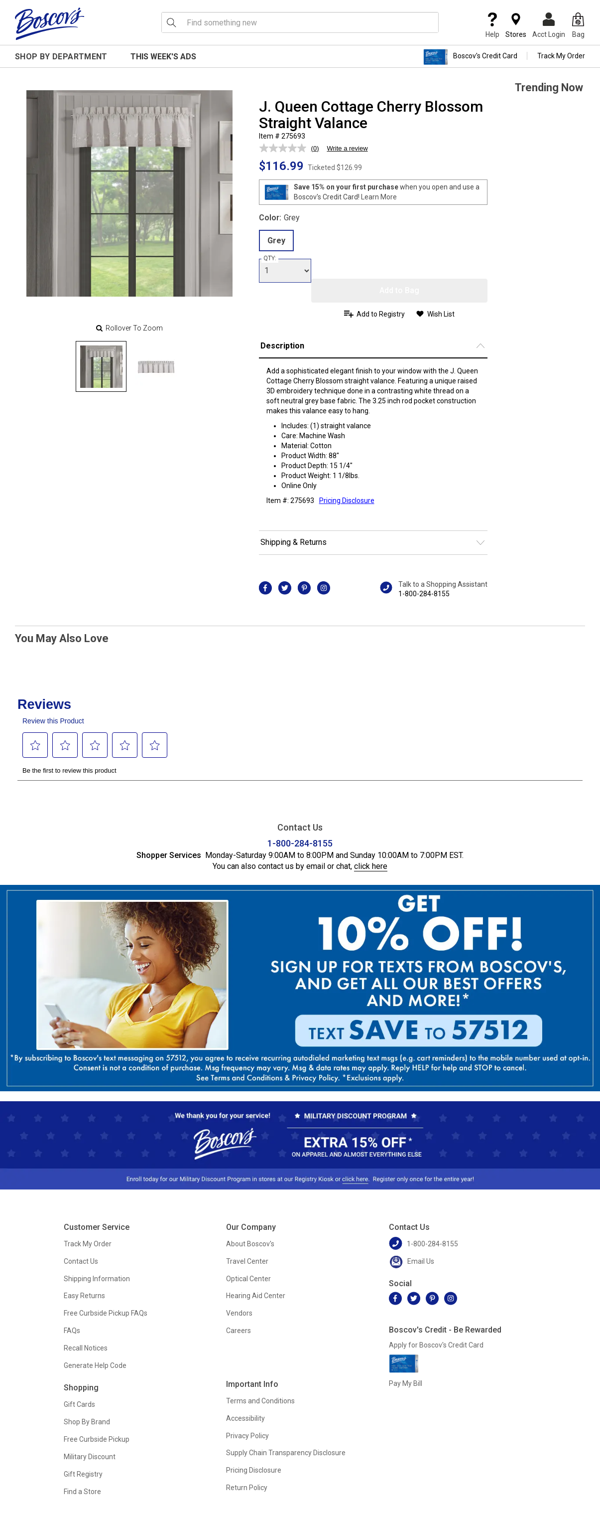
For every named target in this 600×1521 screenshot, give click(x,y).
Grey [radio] (276, 240)
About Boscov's (250, 1244)
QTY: (269, 258)
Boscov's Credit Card (470, 57)
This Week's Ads (163, 56)
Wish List (441, 314)
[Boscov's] (50, 23)
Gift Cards (79, 1404)
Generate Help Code (95, 1365)
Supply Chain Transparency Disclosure (286, 1453)
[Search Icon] (171, 22)
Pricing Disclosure (253, 1470)
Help (492, 25)
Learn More (379, 197)
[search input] (300, 22)
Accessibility (245, 1418)
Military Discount (90, 1457)
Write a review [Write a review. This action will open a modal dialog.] (347, 148)
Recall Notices (86, 1348)
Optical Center (248, 1279)
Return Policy (246, 1488)
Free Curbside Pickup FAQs (105, 1313)
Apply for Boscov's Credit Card (436, 1345)
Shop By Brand (87, 1422)
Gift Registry (83, 1474)
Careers (238, 1331)
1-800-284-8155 (424, 594)
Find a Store (82, 1492)
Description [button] (282, 345)
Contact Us (81, 1261)
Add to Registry (381, 314)
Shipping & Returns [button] (293, 542)
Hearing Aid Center (255, 1296)
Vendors (239, 1313)
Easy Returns (84, 1296)
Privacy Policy (247, 1436)
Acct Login (548, 25)
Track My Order (561, 56)
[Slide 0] (101, 366)
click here (370, 866)
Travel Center (247, 1261)
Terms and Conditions (260, 1401)
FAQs (72, 1331)
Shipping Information (97, 1279)
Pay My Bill (405, 1383)
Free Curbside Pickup (96, 1439)
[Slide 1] (155, 366)
